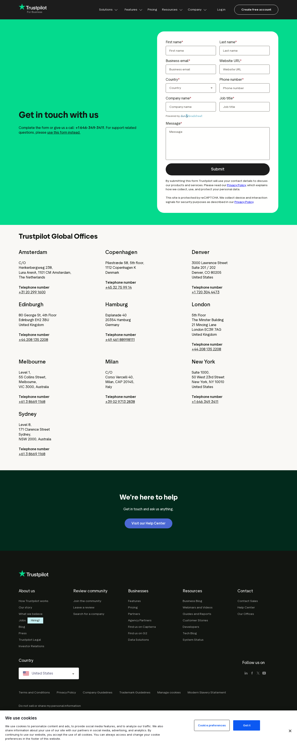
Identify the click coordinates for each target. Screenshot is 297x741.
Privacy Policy (236, 185)
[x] (258, 673)
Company (197, 9)
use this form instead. (63, 132)
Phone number (230, 79)
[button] (218, 169)
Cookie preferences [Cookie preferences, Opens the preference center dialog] (212, 725)
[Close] (290, 731)
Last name (227, 42)
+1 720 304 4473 (205, 292)
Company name (178, 98)
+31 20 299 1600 (32, 292)
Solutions (108, 9)
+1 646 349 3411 (205, 402)
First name (173, 42)
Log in (221, 9)
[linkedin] (246, 673)
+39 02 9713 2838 (120, 402)
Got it (246, 725)
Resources (172, 9)
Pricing (152, 9)
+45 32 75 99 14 (118, 287)
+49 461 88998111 (120, 340)
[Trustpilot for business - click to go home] (33, 9)
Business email (177, 61)
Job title (226, 98)
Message (173, 123)
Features (133, 9)
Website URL (229, 61)
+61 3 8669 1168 (32, 402)
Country (172, 79)
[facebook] (252, 673)
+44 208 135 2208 (33, 340)
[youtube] (264, 673)
